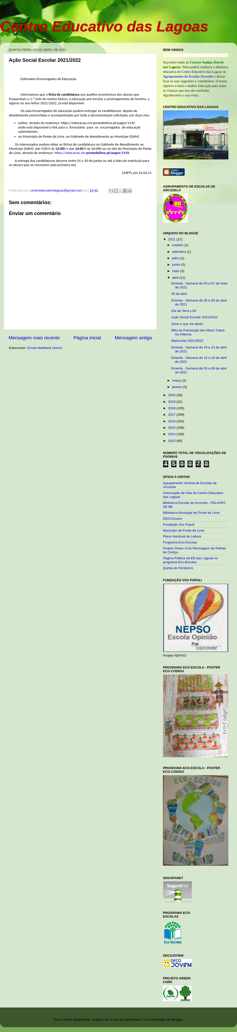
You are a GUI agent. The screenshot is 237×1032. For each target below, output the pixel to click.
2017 (172, 414)
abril (175, 278)
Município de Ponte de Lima (183, 530)
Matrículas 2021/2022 (187, 341)
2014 (172, 434)
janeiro (177, 387)
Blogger (177, 1019)
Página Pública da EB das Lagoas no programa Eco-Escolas (190, 560)
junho (176, 264)
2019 (172, 402)
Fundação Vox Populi (179, 524)
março (177, 380)
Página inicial (87, 337)
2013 (172, 441)
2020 (172, 395)
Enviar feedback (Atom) (44, 348)
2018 (172, 408)
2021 (172, 239)
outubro (178, 245)
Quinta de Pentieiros (178, 568)
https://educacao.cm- (91, 152)
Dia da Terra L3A (183, 311)
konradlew (133, 1019)
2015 (172, 428)
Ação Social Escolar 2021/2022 (194, 317)
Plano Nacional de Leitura (182, 536)
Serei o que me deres (187, 324)
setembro (179, 252)
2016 (172, 421)
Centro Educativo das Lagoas (104, 26)
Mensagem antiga (133, 337)
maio (176, 271)
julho (176, 258)
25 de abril (179, 294)
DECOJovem (172, 518)
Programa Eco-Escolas (180, 542)
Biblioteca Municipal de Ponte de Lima (191, 513)
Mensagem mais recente (34, 337)
